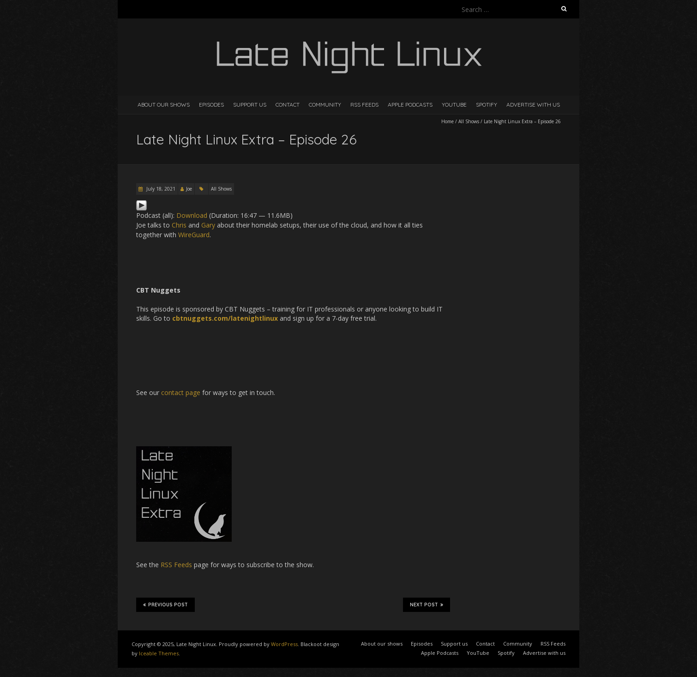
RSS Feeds (364, 104)
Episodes (211, 104)
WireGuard (194, 234)
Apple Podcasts (410, 104)
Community (325, 104)
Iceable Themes (159, 653)
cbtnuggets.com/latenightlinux (225, 318)
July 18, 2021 (160, 189)
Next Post (426, 604)
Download (191, 215)
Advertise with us (533, 104)
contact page (180, 392)
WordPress (284, 644)
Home (447, 121)
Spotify (486, 104)
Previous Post (165, 604)
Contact (288, 104)
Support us (249, 104)
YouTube (454, 104)
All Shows (468, 121)
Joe (189, 189)
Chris (179, 225)
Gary (208, 225)
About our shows (164, 104)
